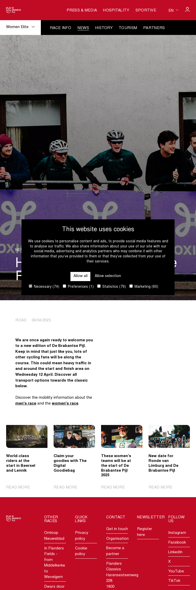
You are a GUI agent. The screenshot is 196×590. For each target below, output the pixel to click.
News (83, 28)
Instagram (177, 533)
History (104, 28)
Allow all (81, 276)
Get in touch (117, 529)
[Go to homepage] (13, 10)
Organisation (117, 539)
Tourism (128, 28)
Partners (154, 28)
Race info (60, 28)
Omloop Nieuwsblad (54, 536)
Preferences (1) (78, 286)
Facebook (177, 543)
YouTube (176, 571)
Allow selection (108, 276)
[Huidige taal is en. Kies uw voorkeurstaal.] (173, 10)
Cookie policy (81, 551)
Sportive (146, 10)
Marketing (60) (143, 286)
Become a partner (115, 551)
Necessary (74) (44, 286)
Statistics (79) (111, 286)
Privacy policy (81, 536)
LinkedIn (175, 552)
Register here (144, 532)
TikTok (174, 581)
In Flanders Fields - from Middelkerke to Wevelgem (54, 563)
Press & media (82, 10)
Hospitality (116, 10)
